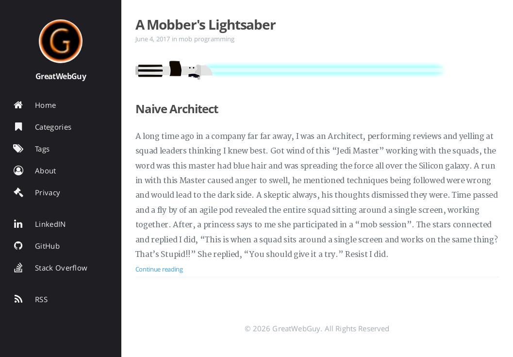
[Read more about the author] (60, 41)
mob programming (206, 38)
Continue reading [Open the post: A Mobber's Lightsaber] (159, 269)
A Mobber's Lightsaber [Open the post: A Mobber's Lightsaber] (205, 24)
